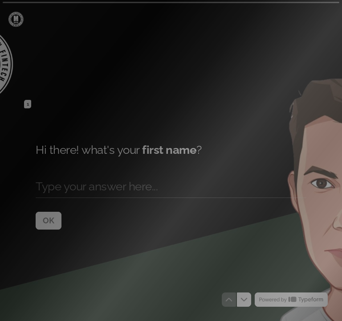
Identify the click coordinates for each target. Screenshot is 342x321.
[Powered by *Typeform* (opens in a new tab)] (291, 299)
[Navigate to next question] (244, 299)
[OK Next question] (48, 220)
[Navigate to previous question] (229, 299)
